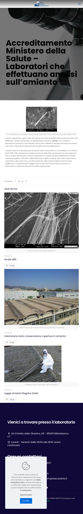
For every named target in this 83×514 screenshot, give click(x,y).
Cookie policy (26, 490)
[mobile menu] (79, 4)
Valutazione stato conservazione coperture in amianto (35, 336)
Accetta (26, 501)
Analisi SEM (10, 259)
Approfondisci (26, 495)
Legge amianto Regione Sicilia (21, 393)
